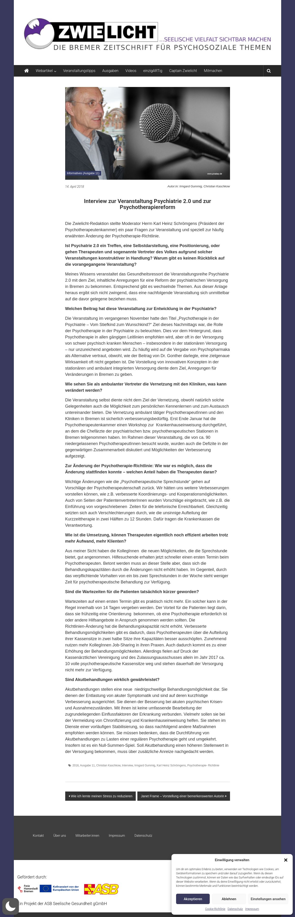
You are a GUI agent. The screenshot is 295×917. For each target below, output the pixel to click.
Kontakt (38, 835)
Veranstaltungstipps (79, 71)
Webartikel (44, 71)
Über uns (59, 835)
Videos (130, 71)
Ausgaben (110, 71)
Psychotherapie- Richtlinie (203, 765)
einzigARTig (152, 71)
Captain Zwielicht (183, 71)
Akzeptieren (193, 899)
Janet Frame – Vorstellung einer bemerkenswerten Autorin (182, 796)
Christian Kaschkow (108, 765)
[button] (285, 860)
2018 (75, 765)
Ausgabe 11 (87, 765)
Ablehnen (229, 899)
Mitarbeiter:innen (87, 835)
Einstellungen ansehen (268, 899)
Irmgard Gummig (144, 765)
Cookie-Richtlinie (215, 909)
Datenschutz (235, 909)
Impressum (252, 909)
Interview (127, 765)
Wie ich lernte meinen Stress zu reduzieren (102, 796)
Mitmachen (213, 71)
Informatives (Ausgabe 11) (83, 173)
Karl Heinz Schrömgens (171, 765)
